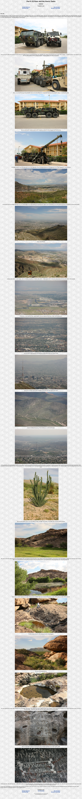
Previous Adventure (26, 7)
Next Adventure (57, 7)
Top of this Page (41, 790)
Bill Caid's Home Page (55, 8)
